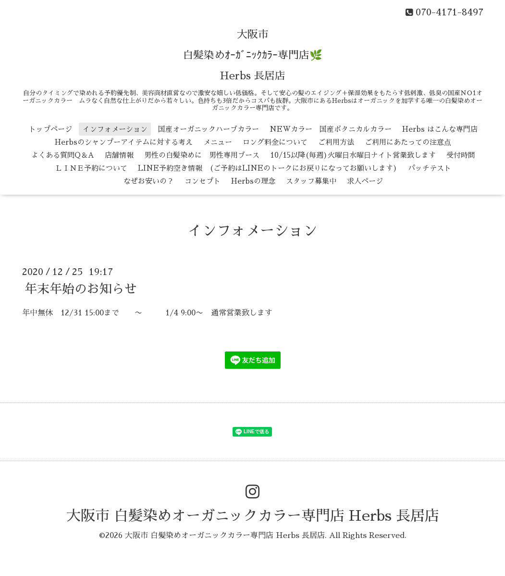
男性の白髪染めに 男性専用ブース (201, 155)
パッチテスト (429, 168)
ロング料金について (275, 142)
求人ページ (365, 181)
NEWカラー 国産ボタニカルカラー (331, 129)
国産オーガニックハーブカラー (208, 129)
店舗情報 (119, 155)
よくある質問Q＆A (62, 155)
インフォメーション (115, 129)
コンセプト (203, 181)
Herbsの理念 (253, 181)
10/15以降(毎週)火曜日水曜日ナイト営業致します (353, 155)
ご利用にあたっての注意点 (408, 142)
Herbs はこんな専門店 (440, 129)
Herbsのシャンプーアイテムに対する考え (124, 142)
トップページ (50, 129)
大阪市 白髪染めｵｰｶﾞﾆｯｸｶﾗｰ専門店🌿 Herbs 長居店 (252, 55)
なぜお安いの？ (148, 181)
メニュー (217, 142)
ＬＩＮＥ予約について (91, 168)
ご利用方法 (336, 142)
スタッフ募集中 (311, 181)
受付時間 (460, 155)
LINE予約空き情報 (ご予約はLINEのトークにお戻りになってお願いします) (267, 168)
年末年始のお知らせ (81, 288)
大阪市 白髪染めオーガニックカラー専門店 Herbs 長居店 (252, 516)
